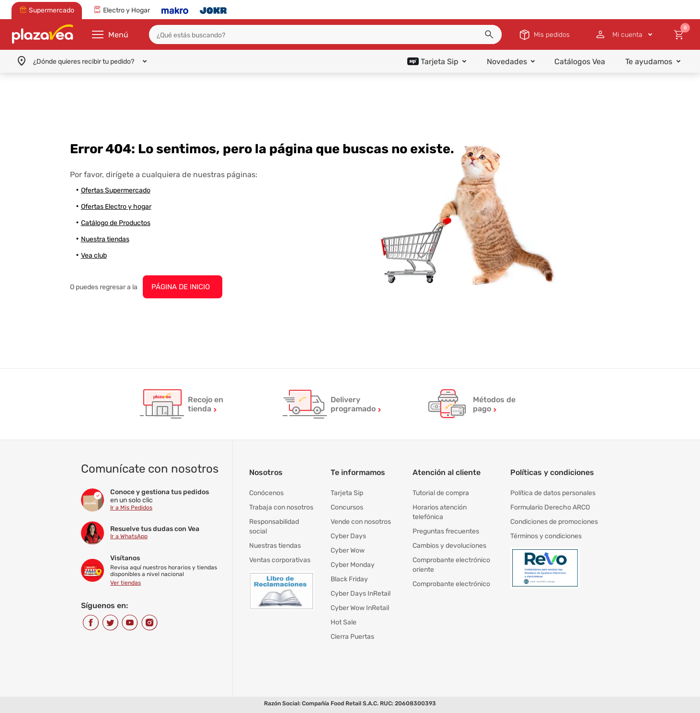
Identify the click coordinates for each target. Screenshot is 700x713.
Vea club (94, 255)
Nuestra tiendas (105, 239)
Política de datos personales (553, 493)
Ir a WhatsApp (129, 536)
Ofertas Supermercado (115, 190)
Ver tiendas (125, 582)
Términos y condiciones (546, 536)
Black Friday (349, 579)
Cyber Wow (348, 550)
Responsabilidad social (274, 526)
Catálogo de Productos (115, 223)
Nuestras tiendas (275, 546)
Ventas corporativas (279, 560)
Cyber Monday (353, 565)
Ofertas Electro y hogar (116, 207)
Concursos (347, 507)
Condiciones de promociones (554, 522)
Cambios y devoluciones (449, 546)
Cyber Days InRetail (360, 593)
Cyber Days (348, 536)
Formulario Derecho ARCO (550, 507)
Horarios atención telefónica (440, 512)
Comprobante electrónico (451, 584)
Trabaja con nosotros (281, 507)
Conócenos (266, 493)
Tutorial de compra (441, 493)
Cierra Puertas (352, 637)
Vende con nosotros (361, 522)
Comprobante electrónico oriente (451, 565)
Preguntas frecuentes (446, 531)
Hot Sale (343, 622)
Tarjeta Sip (347, 493)
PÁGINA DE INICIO (180, 287)
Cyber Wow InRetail (360, 608)
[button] (489, 34)
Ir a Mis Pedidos (131, 507)
